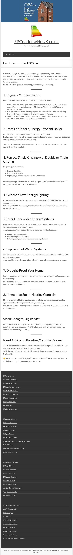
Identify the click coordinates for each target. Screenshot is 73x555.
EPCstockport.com (10, 437)
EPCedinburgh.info (10, 398)
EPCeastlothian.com (10, 462)
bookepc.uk (7, 516)
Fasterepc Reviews (9, 535)
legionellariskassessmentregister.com (16, 441)
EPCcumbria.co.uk (9, 531)
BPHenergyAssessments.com (13, 448)
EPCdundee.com (9, 430)
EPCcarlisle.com (9, 481)
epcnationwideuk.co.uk (11, 505)
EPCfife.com (7, 405)
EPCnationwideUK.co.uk (36, 41)
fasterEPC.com (8, 445)
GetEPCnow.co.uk (9, 509)
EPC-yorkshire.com (10, 426)
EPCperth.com (8, 434)
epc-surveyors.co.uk (10, 524)
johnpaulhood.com (10, 492)
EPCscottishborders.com (12, 387)
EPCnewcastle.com (10, 419)
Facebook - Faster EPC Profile (13, 538)
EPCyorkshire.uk (9, 527)
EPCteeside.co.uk (9, 495)
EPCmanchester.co (10, 423)
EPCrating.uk (8, 513)
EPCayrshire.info (9, 466)
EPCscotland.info (9, 484)
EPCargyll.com (8, 376)
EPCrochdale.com (9, 477)
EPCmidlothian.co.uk (10, 391)
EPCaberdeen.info (9, 380)
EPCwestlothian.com (10, 394)
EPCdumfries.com (9, 470)
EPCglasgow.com (9, 402)
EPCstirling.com (9, 473)
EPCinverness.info (9, 383)
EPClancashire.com (10, 409)
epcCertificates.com (10, 520)
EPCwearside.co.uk (10, 452)
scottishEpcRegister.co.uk (12, 488)
